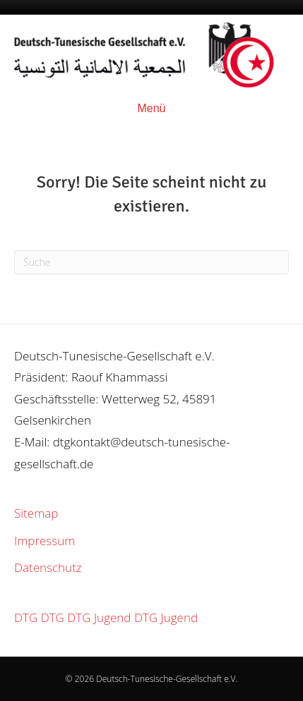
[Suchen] (151, 262)
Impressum (44, 540)
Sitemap (36, 513)
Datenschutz (48, 567)
